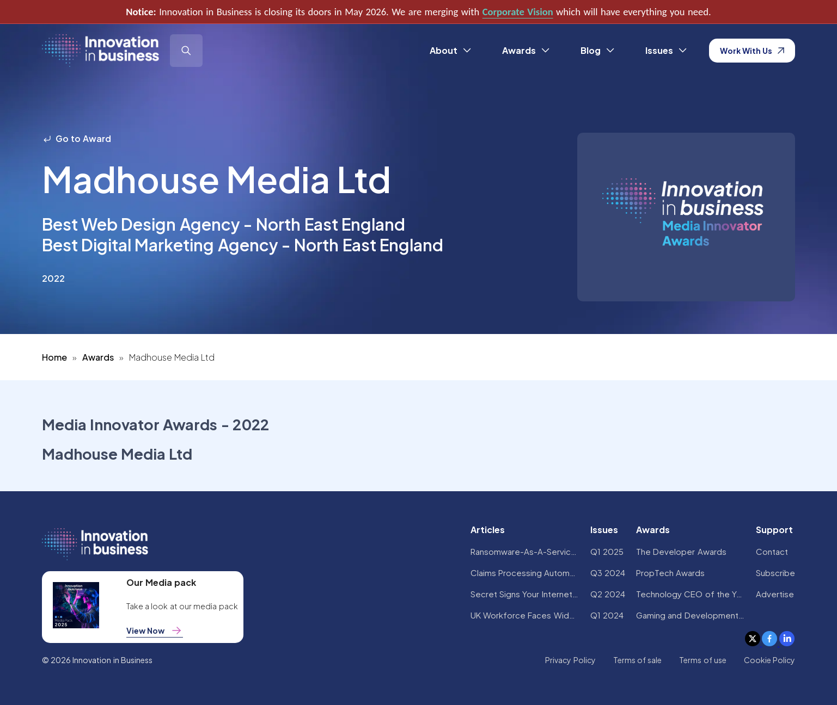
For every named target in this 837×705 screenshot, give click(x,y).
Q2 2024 (607, 594)
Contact (772, 551)
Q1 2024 (607, 615)
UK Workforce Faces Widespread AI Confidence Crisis (525, 615)
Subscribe (775, 572)
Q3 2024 (607, 572)
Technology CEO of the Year (690, 594)
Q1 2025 (607, 551)
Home (54, 357)
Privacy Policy (570, 660)
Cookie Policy (769, 660)
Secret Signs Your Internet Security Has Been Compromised (525, 594)
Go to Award (77, 138)
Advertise (775, 594)
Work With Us (752, 50)
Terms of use (702, 660)
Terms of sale (637, 660)
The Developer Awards (681, 551)
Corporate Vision (517, 11)
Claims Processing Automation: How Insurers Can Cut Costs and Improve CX (525, 572)
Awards (98, 357)
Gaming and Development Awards (690, 615)
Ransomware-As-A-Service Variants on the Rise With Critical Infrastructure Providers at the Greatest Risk (525, 551)
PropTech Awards (670, 572)
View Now (154, 630)
